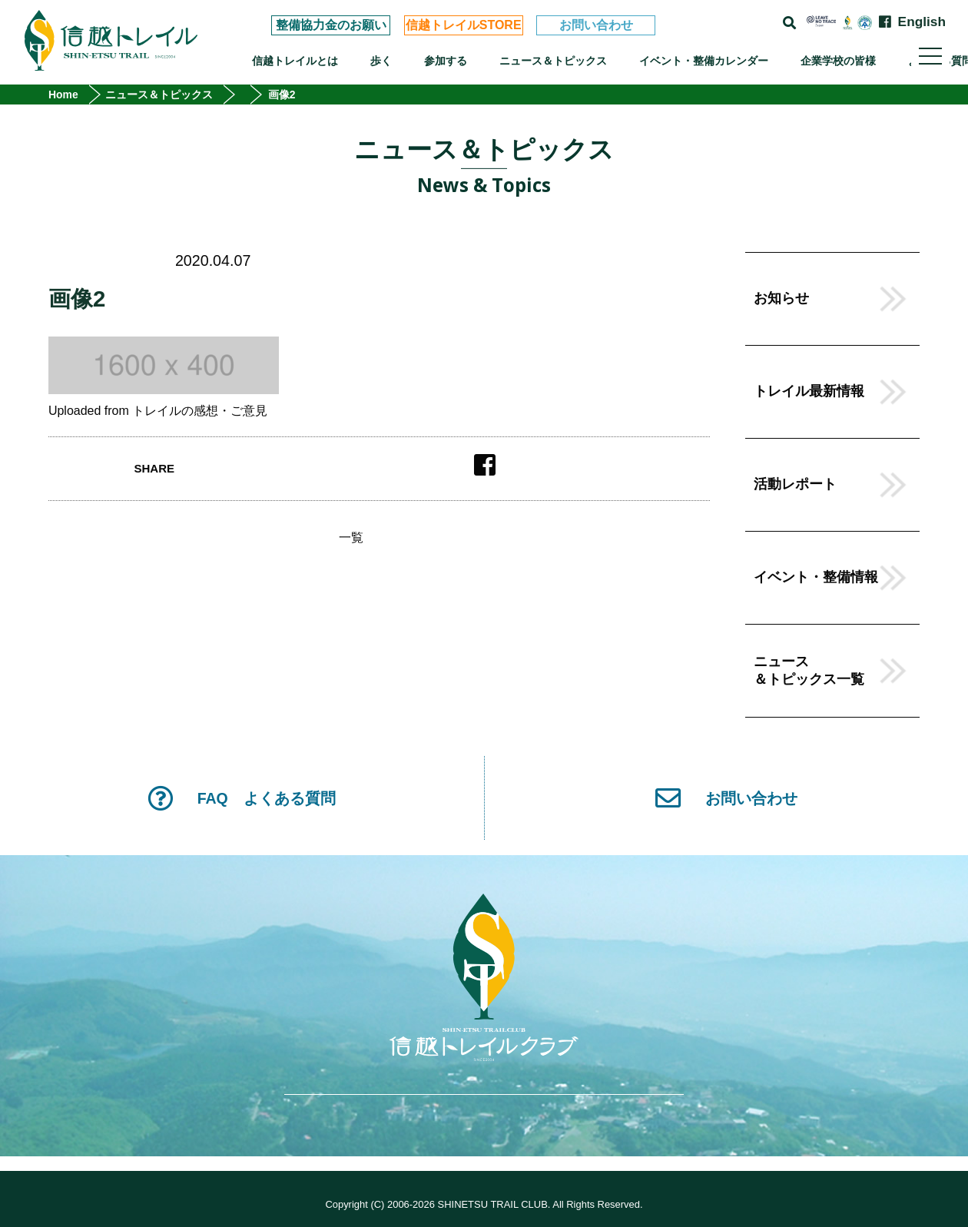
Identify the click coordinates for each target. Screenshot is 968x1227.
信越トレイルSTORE (464, 25)
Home (63, 94)
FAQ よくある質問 (242, 798)
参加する (445, 61)
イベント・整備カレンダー (703, 61)
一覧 (351, 538)
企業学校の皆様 (838, 61)
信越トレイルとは (295, 61)
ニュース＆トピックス (553, 61)
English (922, 21)
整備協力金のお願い (331, 25)
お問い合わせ (596, 25)
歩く (381, 61)
